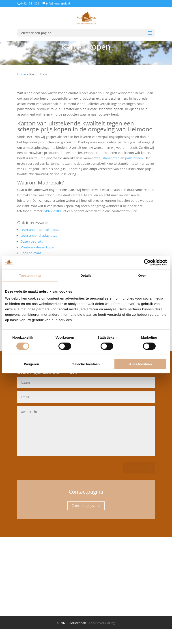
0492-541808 (52, 211)
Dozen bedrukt (31, 241)
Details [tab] (86, 275)
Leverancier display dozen (40, 235)
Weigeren (31, 364)
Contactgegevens (86, 505)
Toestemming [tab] (30, 275)
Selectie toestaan (86, 364)
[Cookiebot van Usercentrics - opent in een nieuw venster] (147, 262)
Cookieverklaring (102, 623)
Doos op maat (30, 253)
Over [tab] (142, 275)
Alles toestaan (140, 364)
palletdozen (134, 158)
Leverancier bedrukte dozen (41, 230)
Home (21, 74)
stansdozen (111, 158)
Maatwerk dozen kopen (37, 247)
